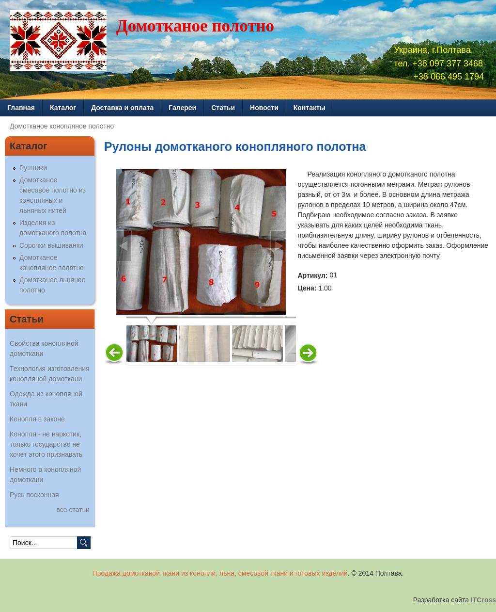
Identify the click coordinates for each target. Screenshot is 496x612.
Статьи (223, 108)
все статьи (73, 510)
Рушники (33, 168)
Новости (264, 108)
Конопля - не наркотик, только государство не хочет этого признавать (46, 444)
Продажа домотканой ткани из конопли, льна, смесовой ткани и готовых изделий (220, 573)
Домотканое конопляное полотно (62, 126)
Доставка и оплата (122, 108)
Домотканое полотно (195, 25)
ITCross (483, 600)
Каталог (63, 108)
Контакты (310, 108)
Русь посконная (34, 495)
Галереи (182, 108)
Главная (21, 108)
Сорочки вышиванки (51, 245)
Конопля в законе (37, 419)
